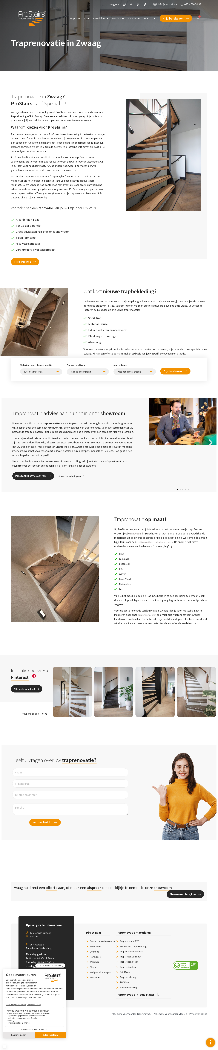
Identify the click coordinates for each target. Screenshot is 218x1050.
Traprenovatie (80, 18)
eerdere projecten (148, 621)
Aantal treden (121, 365)
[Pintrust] (139, 4)
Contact (149, 18)
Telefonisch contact (40, 958)
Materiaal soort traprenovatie (36, 365)
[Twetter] (145, 4)
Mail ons (34, 962)
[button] (25, 261)
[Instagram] (125, 4)
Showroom (133, 18)
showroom (136, 533)
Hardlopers (118, 18)
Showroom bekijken (71, 476)
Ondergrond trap (76, 365)
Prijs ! (176, 18)
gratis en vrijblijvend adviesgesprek (156, 542)
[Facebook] (132, 4)
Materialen (101, 18)
